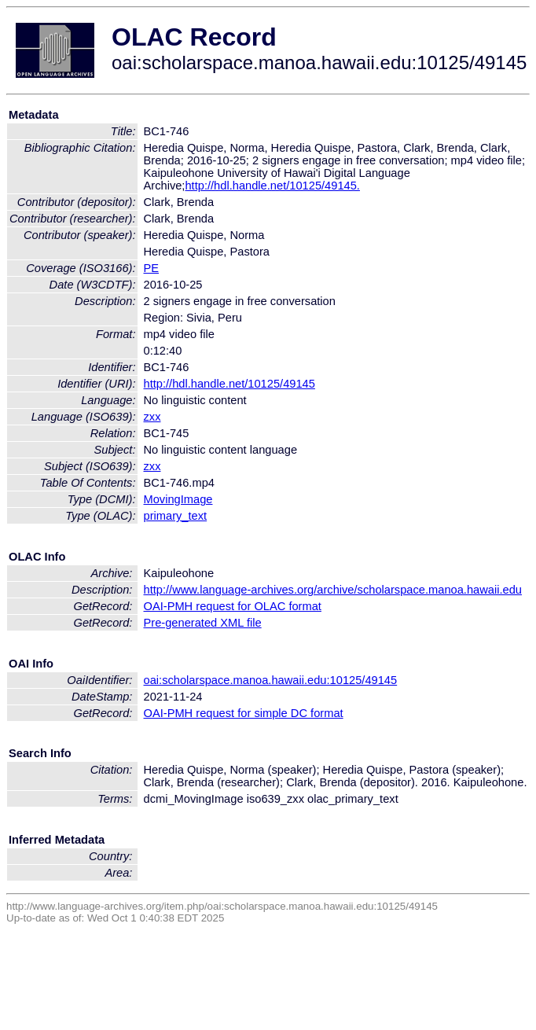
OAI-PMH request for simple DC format (243, 713)
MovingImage (178, 499)
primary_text (175, 515)
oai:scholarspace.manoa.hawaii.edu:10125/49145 (271, 680)
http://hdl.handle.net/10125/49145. (272, 185)
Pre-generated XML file (203, 622)
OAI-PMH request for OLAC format (232, 606)
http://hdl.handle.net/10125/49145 (229, 383)
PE (152, 268)
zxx (152, 416)
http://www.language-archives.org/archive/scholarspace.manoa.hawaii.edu (333, 589)
